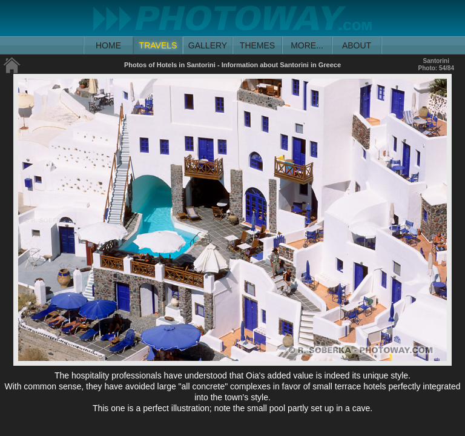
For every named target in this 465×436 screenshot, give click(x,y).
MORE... (307, 45)
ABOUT (356, 45)
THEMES (257, 45)
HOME (108, 45)
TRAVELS (158, 45)
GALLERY (207, 45)
